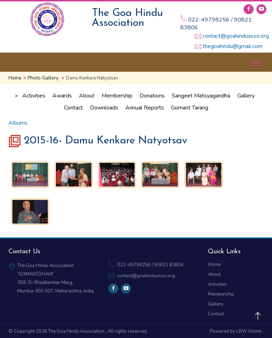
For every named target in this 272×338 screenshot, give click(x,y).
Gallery (246, 96)
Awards (62, 96)
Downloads (104, 108)
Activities (33, 96)
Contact (73, 108)
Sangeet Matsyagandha (201, 96)
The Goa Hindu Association (77, 331)
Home (15, 78)
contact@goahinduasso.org (236, 36)
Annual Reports (144, 108)
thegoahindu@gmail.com (232, 46)
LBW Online (249, 331)
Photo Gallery (43, 78)
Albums (18, 123)
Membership (117, 96)
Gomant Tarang (189, 108)
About (87, 96)
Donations (152, 96)
